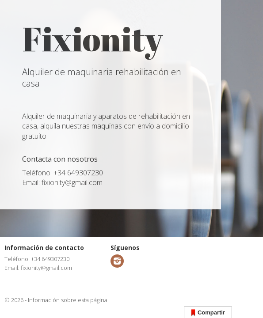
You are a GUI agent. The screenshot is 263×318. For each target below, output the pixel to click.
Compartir (208, 313)
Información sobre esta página (67, 300)
